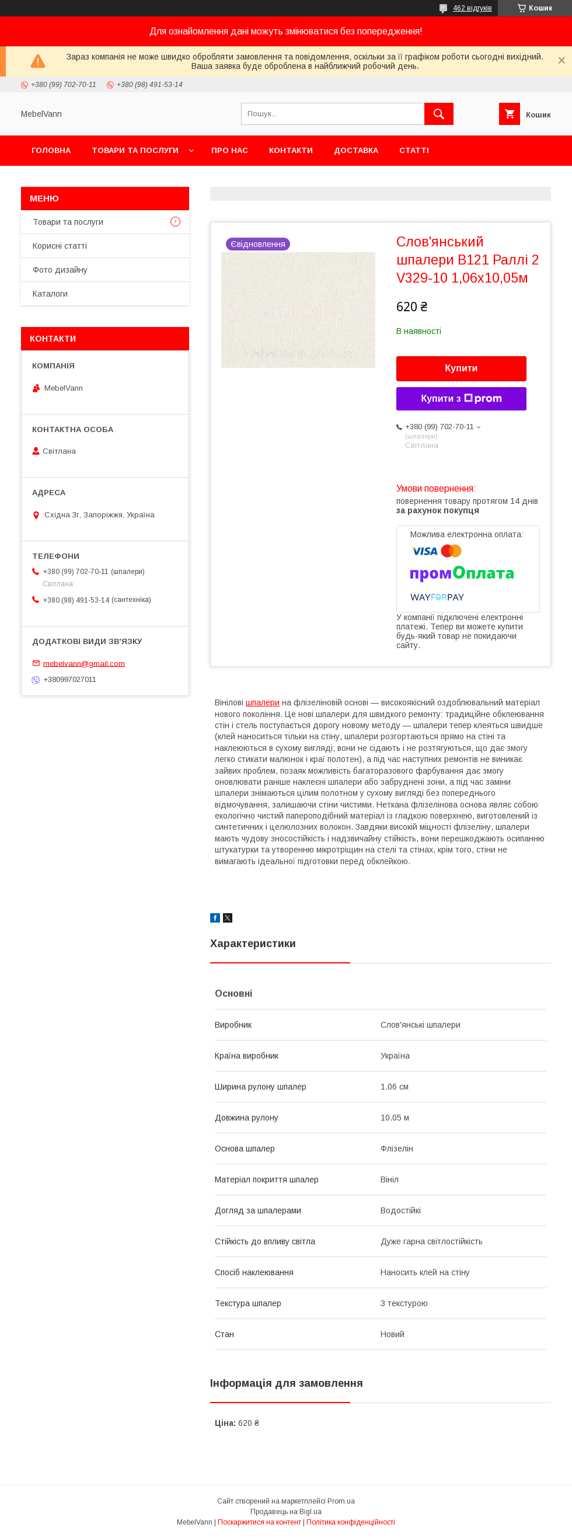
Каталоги (50, 293)
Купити (461, 368)
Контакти (291, 150)
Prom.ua (341, 1501)
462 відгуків (472, 8)
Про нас (229, 150)
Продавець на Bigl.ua (286, 1512)
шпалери (263, 702)
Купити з (461, 399)
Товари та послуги (135, 150)
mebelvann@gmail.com (84, 663)
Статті (414, 150)
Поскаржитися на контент (259, 1522)
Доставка (356, 150)
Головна (51, 150)
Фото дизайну (60, 269)
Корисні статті (60, 245)
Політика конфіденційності (350, 1522)
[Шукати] (439, 114)
